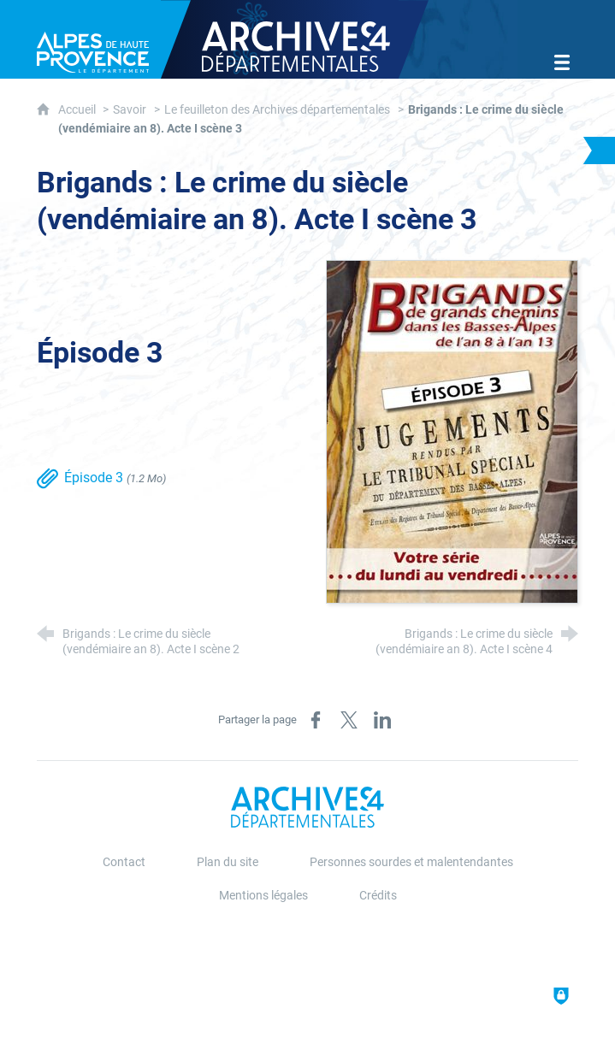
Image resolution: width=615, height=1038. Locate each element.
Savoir (129, 110)
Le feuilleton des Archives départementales (277, 110)
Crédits (378, 895)
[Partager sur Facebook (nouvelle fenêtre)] (315, 719)
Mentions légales (263, 895)
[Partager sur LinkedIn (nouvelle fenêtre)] (382, 719)
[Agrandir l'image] (452, 430)
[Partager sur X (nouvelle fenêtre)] (349, 719)
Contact (124, 862)
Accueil (78, 110)
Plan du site (227, 862)
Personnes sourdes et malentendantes (411, 862)
